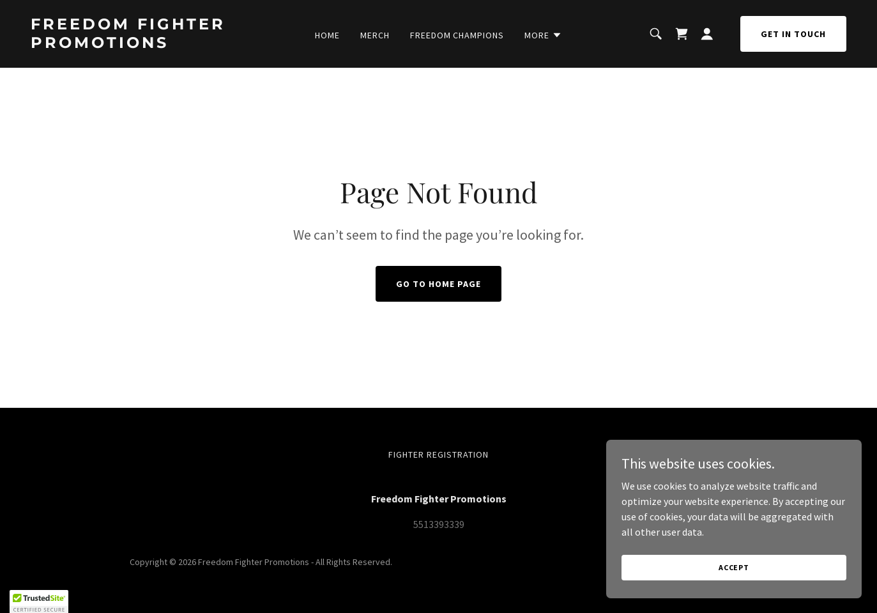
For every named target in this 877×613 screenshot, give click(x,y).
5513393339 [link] (438, 524)
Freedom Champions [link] (457, 35)
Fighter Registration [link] (438, 454)
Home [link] (327, 35)
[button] (543, 35)
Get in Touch (793, 34)
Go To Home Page (438, 284)
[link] (139, 44)
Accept (734, 576)
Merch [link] (375, 35)
